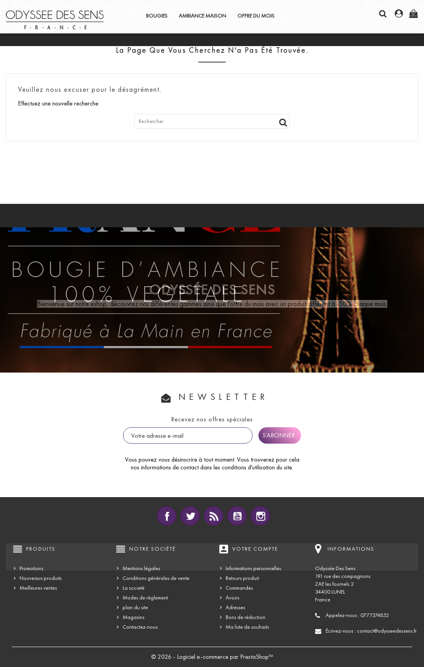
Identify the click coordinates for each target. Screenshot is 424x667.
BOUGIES (156, 15)
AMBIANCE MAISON (202, 15)
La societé (133, 588)
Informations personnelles (253, 568)
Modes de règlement (145, 597)
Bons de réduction (245, 617)
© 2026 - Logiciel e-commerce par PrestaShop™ (212, 656)
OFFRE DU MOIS (255, 15)
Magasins (133, 617)
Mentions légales (141, 568)
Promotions (31, 568)
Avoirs (232, 597)
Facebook (167, 516)
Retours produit (242, 578)
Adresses (235, 607)
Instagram (260, 516)
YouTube (237, 516)
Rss (214, 516)
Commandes (239, 588)
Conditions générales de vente (156, 578)
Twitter (190, 516)
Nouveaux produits (41, 578)
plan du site (135, 607)
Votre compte (255, 549)
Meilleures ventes (38, 588)
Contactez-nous (140, 627)
